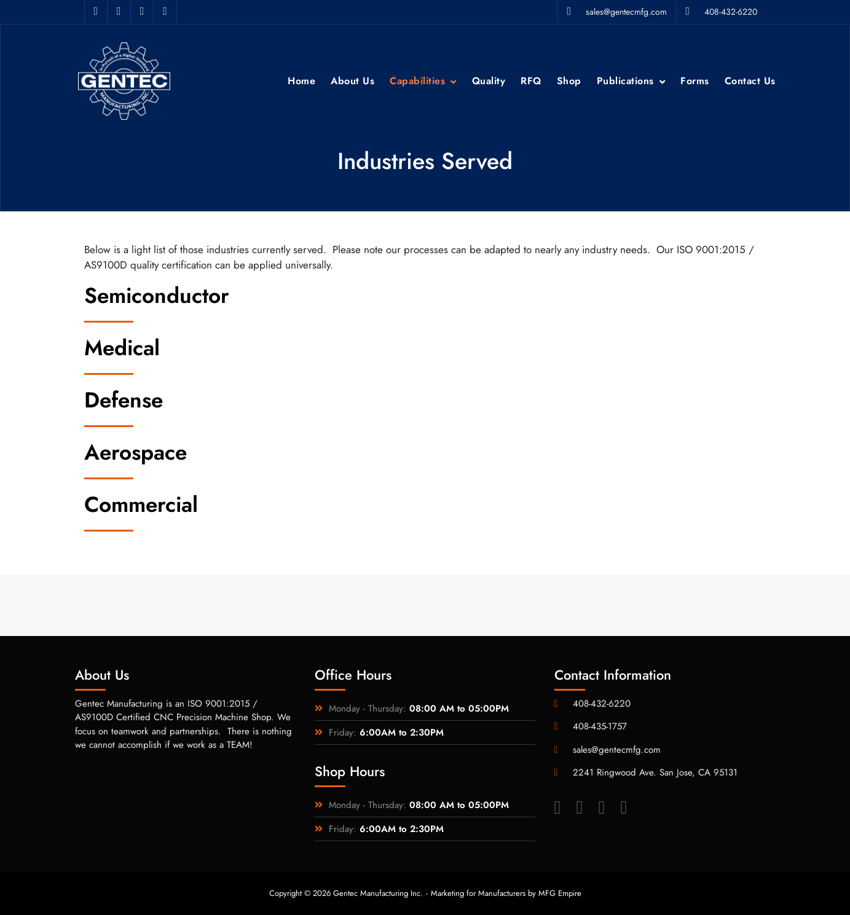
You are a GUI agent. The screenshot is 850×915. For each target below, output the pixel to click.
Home (301, 81)
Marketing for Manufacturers (478, 893)
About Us (352, 81)
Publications (625, 81)
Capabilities (417, 81)
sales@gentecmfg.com (617, 12)
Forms (694, 81)
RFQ (531, 81)
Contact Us (750, 81)
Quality (489, 81)
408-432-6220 (721, 12)
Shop (569, 81)
